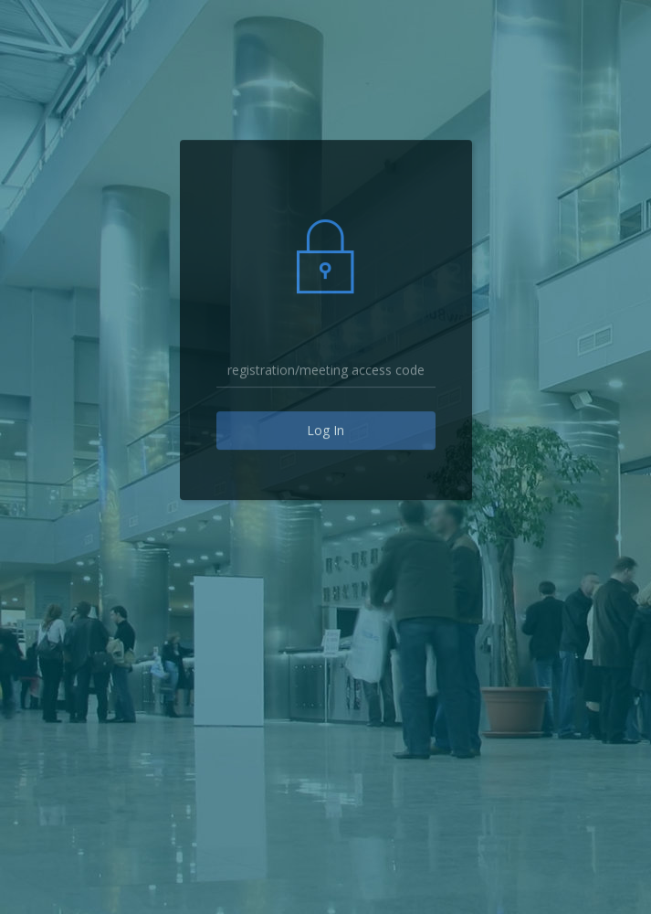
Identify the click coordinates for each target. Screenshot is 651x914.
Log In (325, 430)
